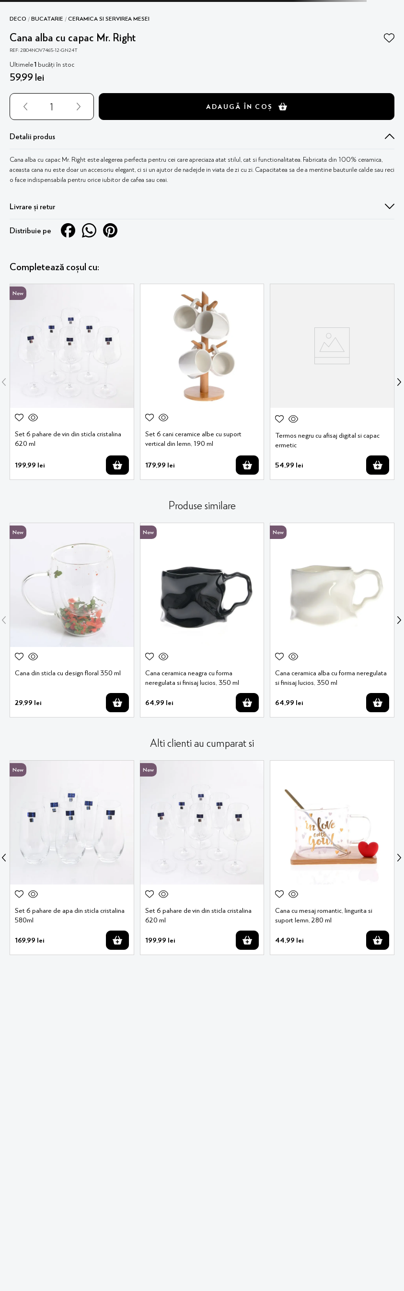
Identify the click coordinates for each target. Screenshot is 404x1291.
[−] (23, 107)
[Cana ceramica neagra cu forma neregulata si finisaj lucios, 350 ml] (202, 620)
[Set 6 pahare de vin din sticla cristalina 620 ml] (72, 382)
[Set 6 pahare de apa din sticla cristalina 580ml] (72, 857)
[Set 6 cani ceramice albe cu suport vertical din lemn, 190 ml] (202, 382)
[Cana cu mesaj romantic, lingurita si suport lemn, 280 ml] (332, 857)
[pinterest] (110, 230)
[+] (80, 107)
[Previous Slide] (4, 382)
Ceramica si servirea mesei (109, 18)
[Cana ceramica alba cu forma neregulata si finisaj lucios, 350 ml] (332, 620)
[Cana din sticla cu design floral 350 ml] (72, 620)
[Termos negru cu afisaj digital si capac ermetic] (332, 382)
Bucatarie (47, 18)
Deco (18, 18)
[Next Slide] (399, 382)
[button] (202, 136)
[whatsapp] (89, 230)
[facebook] (68, 230)
